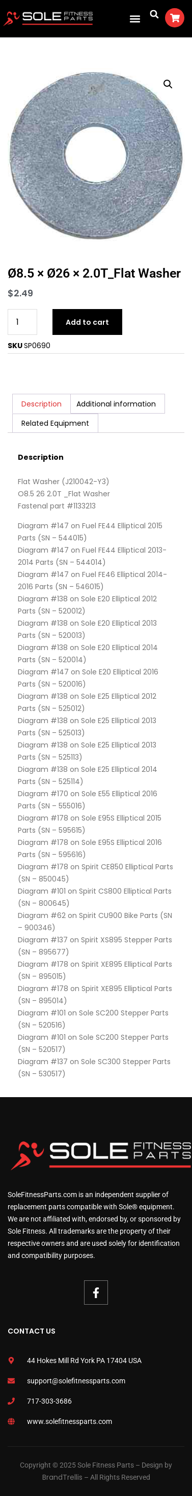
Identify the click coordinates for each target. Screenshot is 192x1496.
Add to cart (87, 322)
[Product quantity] (22, 322)
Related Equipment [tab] (55, 423)
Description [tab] (41, 404)
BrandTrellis (62, 1477)
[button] (134, 18)
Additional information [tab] (116, 404)
